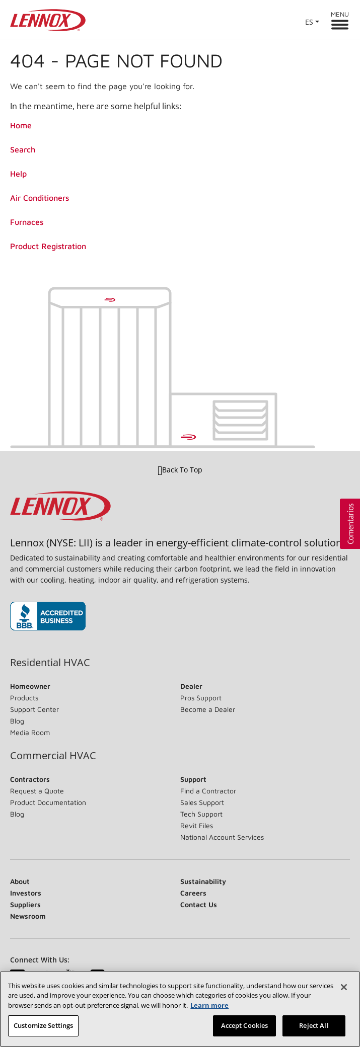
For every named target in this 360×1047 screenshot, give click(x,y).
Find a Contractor (208, 790)
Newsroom (28, 916)
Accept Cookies (244, 1025)
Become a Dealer (207, 709)
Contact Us (198, 904)
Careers (193, 893)
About (20, 881)
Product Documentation (48, 802)
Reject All (313, 1025)
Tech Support (201, 814)
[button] (350, 524)
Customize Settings (43, 1025)
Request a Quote (37, 790)
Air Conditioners (39, 197)
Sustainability (203, 881)
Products (24, 697)
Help (18, 173)
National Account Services (222, 837)
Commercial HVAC (53, 755)
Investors (25, 893)
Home (21, 125)
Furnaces (26, 221)
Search (22, 149)
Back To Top (180, 470)
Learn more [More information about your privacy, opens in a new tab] (209, 1005)
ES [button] (309, 22)
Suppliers (25, 904)
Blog (17, 720)
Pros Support (201, 697)
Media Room (30, 732)
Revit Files (196, 825)
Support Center (34, 709)
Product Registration (48, 246)
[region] (180, 1009)
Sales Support (202, 802)
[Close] (344, 987)
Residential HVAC (50, 662)
